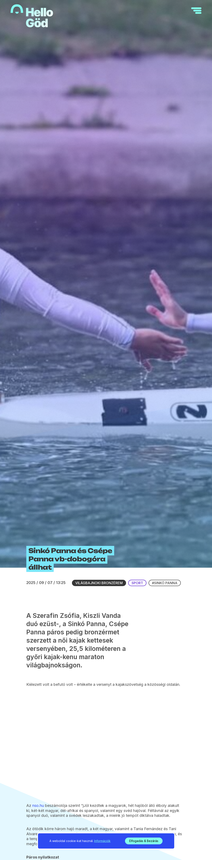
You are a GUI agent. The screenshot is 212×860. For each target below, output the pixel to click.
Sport (137, 641)
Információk (102, 841)
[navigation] (196, 10)
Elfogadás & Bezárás (143, 841)
